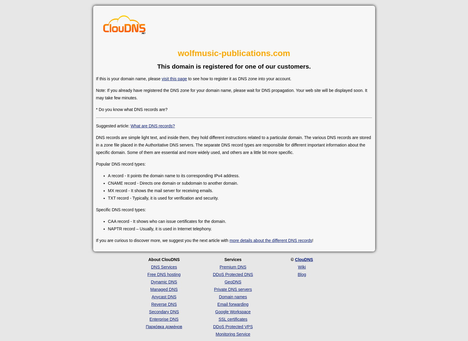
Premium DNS (233, 267)
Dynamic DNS (164, 282)
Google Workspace (233, 311)
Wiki (302, 267)
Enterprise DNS (164, 319)
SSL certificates (232, 319)
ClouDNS (304, 259)
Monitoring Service (233, 334)
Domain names (233, 296)
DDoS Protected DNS (233, 274)
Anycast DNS (164, 296)
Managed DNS (164, 289)
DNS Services (164, 267)
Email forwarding (232, 304)
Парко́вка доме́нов (164, 326)
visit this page (174, 78)
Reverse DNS (164, 304)
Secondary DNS (164, 311)
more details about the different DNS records (271, 240)
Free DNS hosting (164, 274)
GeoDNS (232, 282)
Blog (302, 274)
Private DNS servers (233, 289)
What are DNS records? (152, 126)
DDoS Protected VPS (233, 326)
